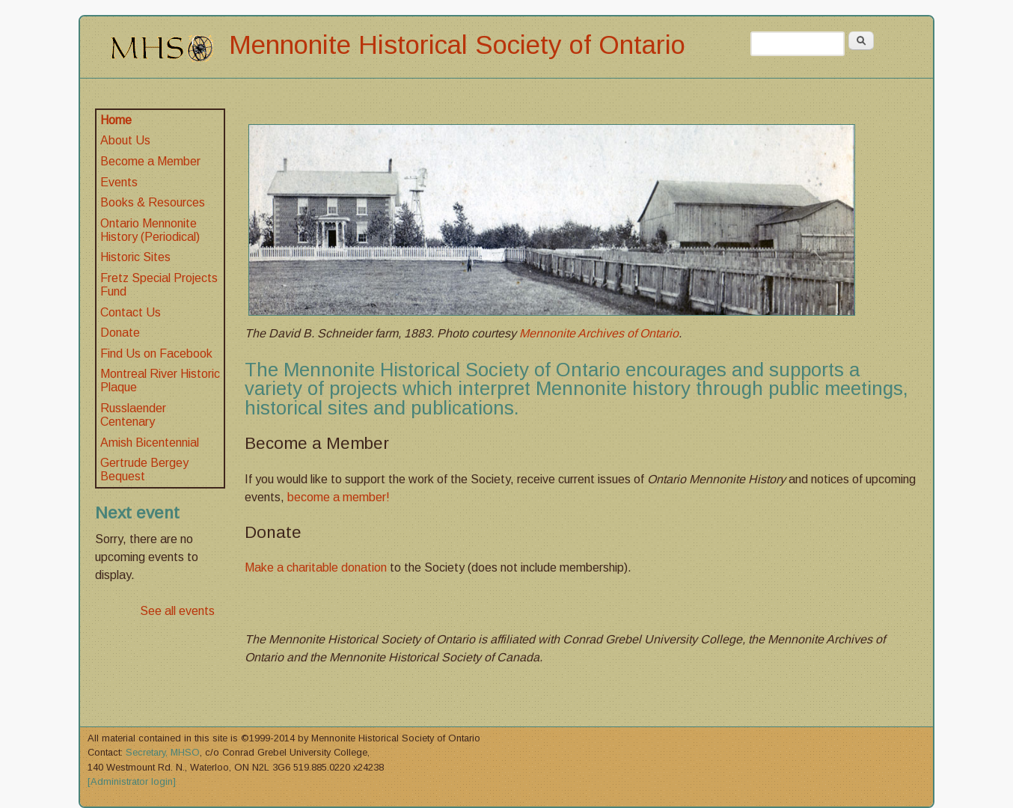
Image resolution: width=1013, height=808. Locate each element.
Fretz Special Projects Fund (159, 285)
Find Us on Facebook (156, 353)
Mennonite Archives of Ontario (599, 333)
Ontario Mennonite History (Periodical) (150, 230)
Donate (120, 332)
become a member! (338, 497)
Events (119, 182)
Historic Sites (135, 257)
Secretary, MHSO (163, 752)
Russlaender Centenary (133, 415)
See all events (177, 611)
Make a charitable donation (316, 567)
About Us (125, 140)
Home (116, 120)
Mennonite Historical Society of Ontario (457, 44)
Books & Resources (152, 202)
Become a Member (150, 161)
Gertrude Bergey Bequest (144, 469)
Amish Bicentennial (149, 442)
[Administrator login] (132, 781)
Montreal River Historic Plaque (160, 380)
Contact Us (130, 312)
